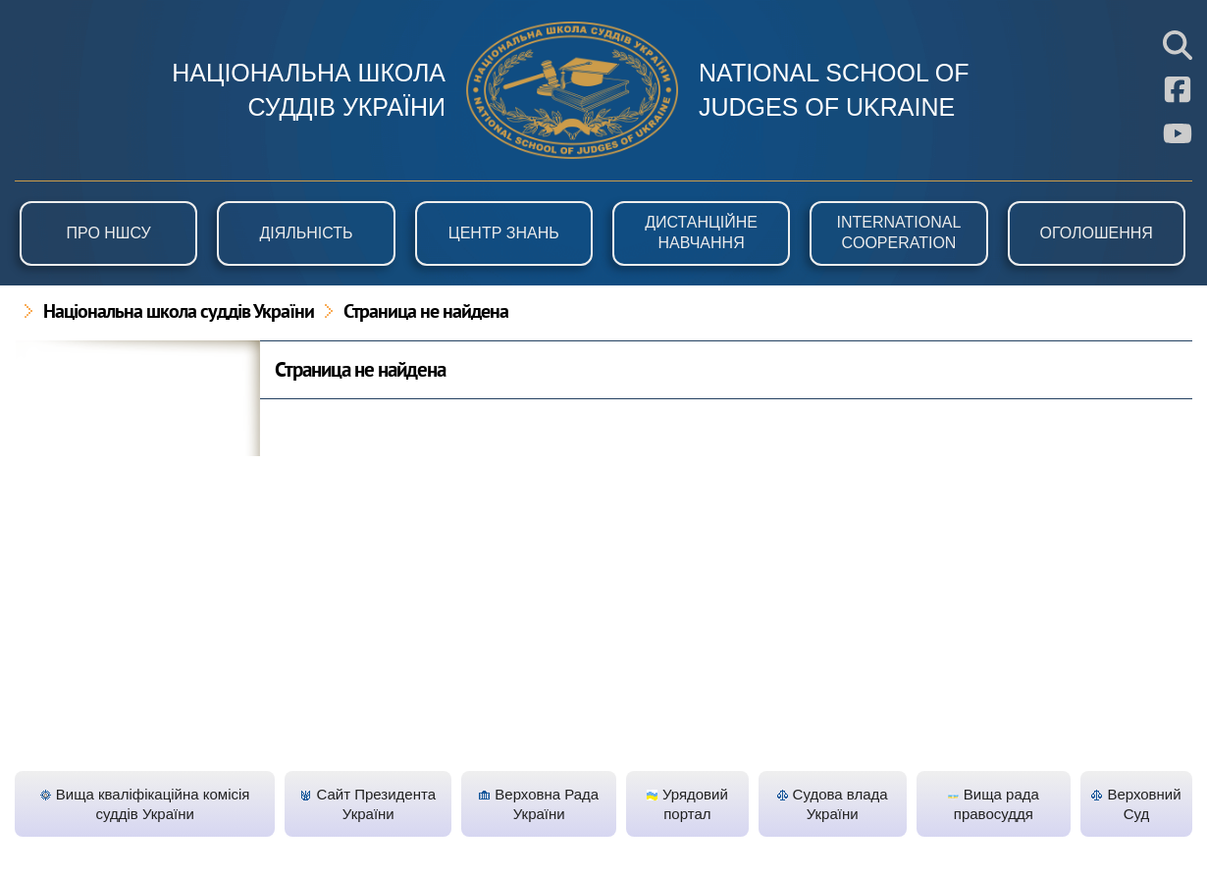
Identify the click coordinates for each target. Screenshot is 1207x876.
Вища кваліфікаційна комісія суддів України (145, 804)
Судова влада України (832, 804)
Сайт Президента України (368, 804)
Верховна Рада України (539, 804)
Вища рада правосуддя (993, 804)
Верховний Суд (1136, 804)
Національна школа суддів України (178, 313)
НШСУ (572, 90)
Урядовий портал (687, 804)
